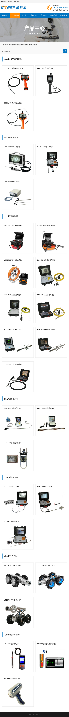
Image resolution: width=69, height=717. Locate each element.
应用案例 (44, 15)
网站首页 (5, 15)
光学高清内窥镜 (33, 45)
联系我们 (63, 15)
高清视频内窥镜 (13, 45)
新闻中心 (34, 15)
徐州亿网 (37, 714)
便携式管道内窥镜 (23, 45)
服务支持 (53, 15)
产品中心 (15, 15)
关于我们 (24, 15)
